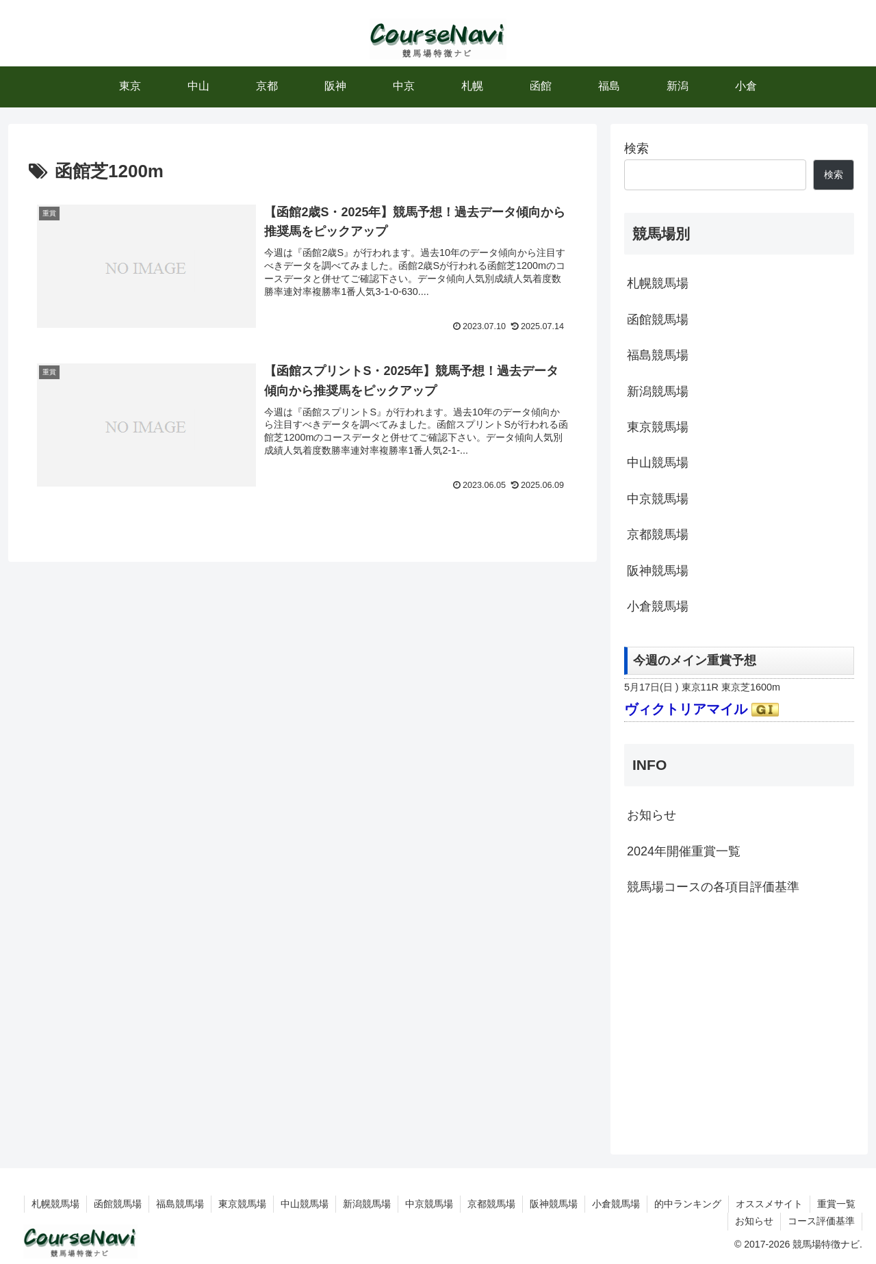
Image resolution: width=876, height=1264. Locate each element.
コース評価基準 (821, 1220)
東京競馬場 (657, 427)
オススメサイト (769, 1203)
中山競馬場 (657, 462)
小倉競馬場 (657, 606)
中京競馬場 (657, 499)
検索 (636, 148)
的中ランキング (687, 1203)
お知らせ (651, 815)
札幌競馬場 (657, 283)
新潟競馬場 (657, 391)
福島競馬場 (657, 355)
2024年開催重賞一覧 (683, 851)
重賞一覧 (836, 1203)
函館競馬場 (657, 319)
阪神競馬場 (657, 571)
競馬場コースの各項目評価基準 (713, 887)
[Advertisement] (739, 1023)
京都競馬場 (657, 534)
